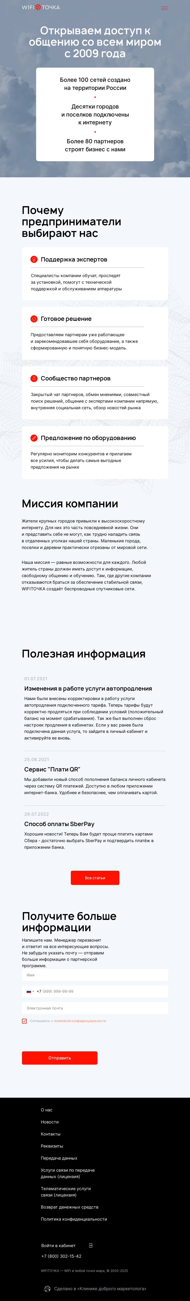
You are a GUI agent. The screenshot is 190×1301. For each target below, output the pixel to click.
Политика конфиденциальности (74, 1219)
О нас (46, 1109)
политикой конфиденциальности (80, 1021)
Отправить (59, 1057)
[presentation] (58, 1037)
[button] (90, 1245)
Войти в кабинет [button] (58, 1245)
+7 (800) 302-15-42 (61, 1256)
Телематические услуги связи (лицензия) (66, 1191)
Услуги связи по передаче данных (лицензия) (68, 1173)
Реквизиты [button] (52, 1146)
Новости (50, 1121)
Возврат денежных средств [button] (69, 1207)
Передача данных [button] (59, 1158)
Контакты (51, 1133)
